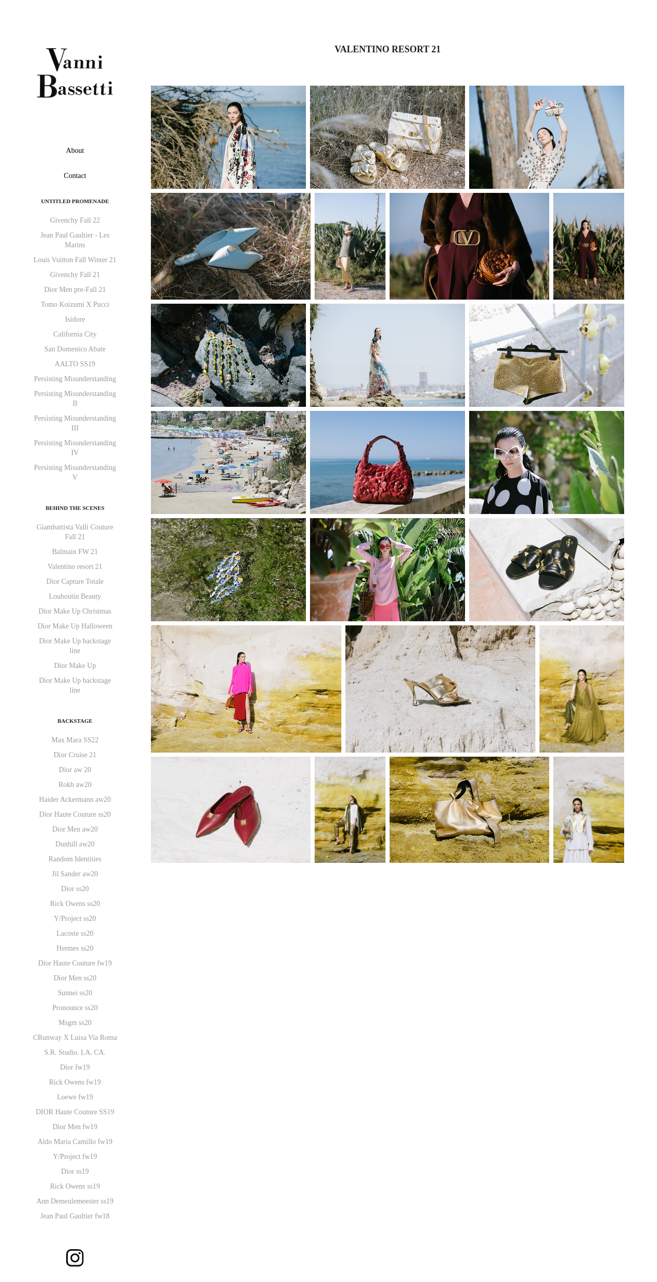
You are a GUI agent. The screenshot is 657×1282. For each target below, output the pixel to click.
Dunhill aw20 (75, 844)
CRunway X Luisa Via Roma (75, 1037)
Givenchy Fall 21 (75, 275)
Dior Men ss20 (74, 978)
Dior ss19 (75, 1171)
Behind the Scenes (75, 508)
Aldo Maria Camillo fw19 (74, 1142)
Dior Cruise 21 (74, 755)
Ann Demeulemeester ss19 (74, 1201)
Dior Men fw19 (75, 1127)
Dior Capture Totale (75, 581)
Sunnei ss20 (74, 993)
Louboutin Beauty (75, 596)
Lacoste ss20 (74, 933)
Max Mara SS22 (75, 740)
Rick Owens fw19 (75, 1082)
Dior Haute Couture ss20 (75, 814)
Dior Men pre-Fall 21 (75, 289)
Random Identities (75, 859)
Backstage (74, 721)
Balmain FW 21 (75, 552)
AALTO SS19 (75, 364)
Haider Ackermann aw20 (75, 799)
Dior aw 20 (75, 770)
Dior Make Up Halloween (74, 626)
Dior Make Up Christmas (74, 611)
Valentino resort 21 (75, 566)
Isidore (75, 319)
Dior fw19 (75, 1067)
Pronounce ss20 (75, 1008)
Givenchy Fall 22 (75, 220)
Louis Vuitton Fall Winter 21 (74, 260)
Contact (75, 176)
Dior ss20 (75, 889)
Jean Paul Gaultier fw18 (75, 1216)
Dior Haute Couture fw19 (74, 963)
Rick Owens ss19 (75, 1186)
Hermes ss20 (74, 948)
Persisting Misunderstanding (75, 379)
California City (74, 334)
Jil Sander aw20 (75, 874)
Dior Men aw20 (75, 829)
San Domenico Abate (75, 349)
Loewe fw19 (75, 1097)
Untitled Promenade (75, 201)
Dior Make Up (75, 665)
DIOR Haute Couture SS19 (75, 1112)
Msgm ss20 (75, 1023)
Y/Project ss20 (75, 918)
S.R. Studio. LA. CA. (75, 1052)
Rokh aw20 (75, 784)
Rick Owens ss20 (75, 904)
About (75, 150)
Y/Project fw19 (75, 1156)
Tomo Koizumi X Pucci (75, 304)
